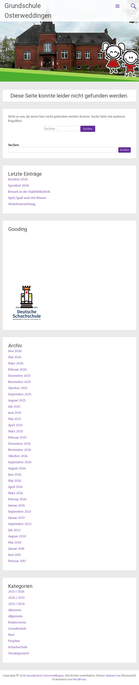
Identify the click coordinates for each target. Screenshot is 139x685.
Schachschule (17, 647)
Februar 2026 (17, 369)
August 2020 (17, 536)
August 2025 (17, 400)
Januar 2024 (16, 505)
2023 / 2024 (16, 591)
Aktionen (14, 610)
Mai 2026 (14, 357)
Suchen (13, 145)
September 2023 (19, 511)
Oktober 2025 (18, 388)
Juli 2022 (14, 530)
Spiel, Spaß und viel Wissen (27, 198)
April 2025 (15, 425)
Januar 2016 (16, 548)
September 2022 (20, 524)
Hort (11, 634)
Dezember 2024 (19, 443)
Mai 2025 (14, 419)
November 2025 (19, 382)
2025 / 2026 (16, 604)
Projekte (14, 641)
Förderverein (17, 622)
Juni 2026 (15, 351)
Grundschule (17, 628)
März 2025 (15, 431)
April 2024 (15, 487)
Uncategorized (18, 653)
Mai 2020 (14, 542)
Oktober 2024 (18, 456)
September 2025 (19, 394)
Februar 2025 (17, 437)
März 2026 (15, 363)
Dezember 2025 (19, 375)
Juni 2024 (15, 474)
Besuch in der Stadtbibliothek (29, 191)
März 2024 (15, 493)
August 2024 (17, 468)
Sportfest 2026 (18, 185)
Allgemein (15, 616)
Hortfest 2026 (18, 179)
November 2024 (19, 450)
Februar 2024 (17, 499)
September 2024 (19, 462)
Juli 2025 (14, 406)
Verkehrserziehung (21, 204)
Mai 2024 (14, 480)
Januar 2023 (16, 518)
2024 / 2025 (16, 597)
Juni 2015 (14, 555)
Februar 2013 (17, 561)
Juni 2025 (14, 413)
